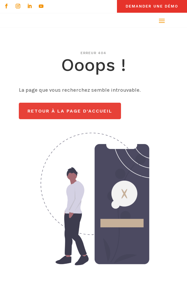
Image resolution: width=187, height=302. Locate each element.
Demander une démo (152, 6)
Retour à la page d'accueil (70, 111)
